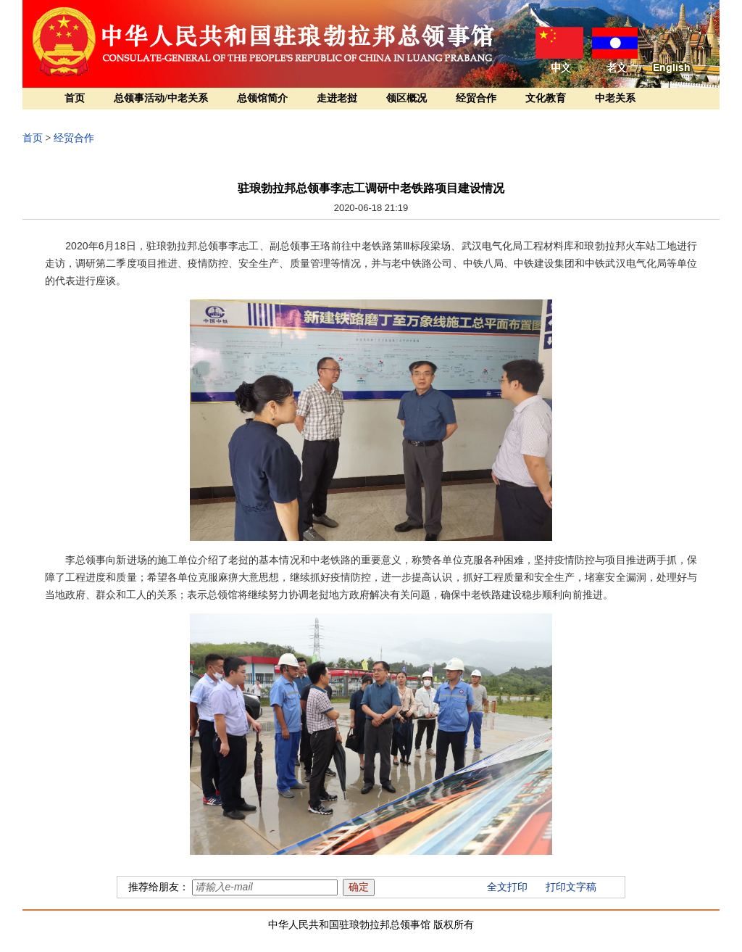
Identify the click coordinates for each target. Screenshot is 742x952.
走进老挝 (337, 98)
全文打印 (507, 887)
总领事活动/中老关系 (161, 98)
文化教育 (545, 98)
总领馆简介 (262, 98)
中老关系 (615, 98)
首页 (74, 98)
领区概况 (406, 98)
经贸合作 (476, 98)
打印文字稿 (571, 887)
